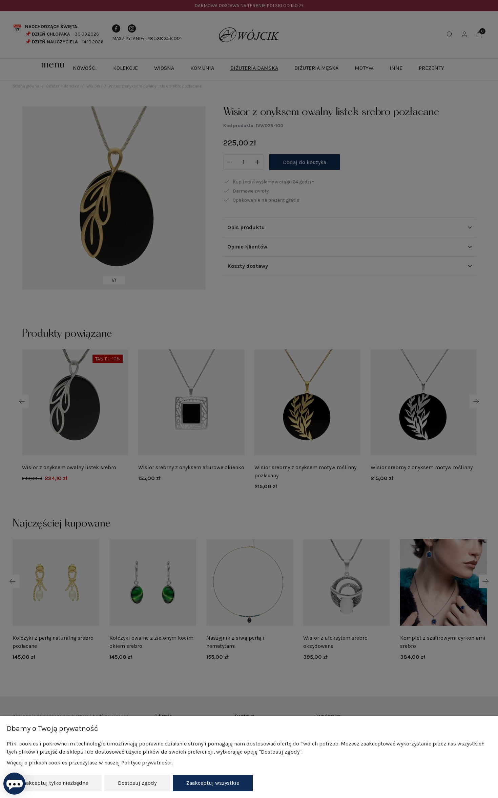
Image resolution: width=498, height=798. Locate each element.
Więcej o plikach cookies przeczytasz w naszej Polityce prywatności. (90, 762)
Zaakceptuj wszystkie (212, 783)
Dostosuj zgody (137, 783)
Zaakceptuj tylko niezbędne (54, 783)
